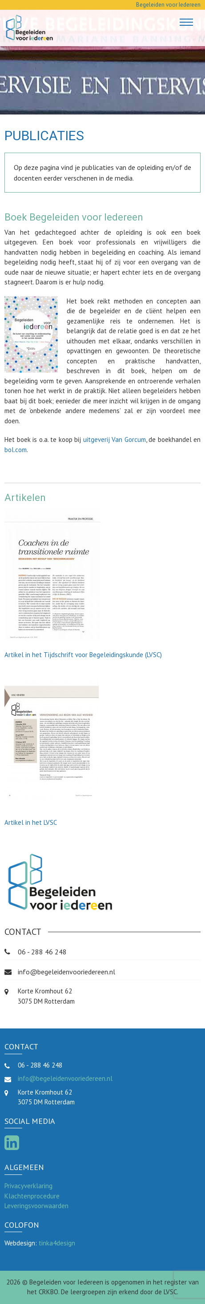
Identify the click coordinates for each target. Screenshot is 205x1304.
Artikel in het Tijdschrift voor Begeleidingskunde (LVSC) (83, 654)
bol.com (15, 449)
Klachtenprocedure (32, 1196)
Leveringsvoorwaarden (36, 1206)
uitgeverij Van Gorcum (114, 439)
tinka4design (57, 1243)
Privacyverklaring (28, 1186)
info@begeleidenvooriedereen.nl (66, 971)
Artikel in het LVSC (30, 822)
